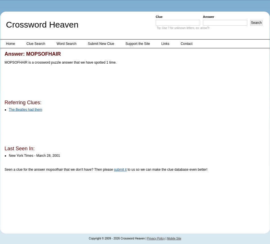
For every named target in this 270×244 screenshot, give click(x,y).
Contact (186, 44)
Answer (208, 16)
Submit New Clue (101, 44)
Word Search (66, 44)
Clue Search (35, 44)
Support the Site (138, 44)
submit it (120, 170)
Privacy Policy (156, 238)
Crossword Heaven (42, 24)
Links (165, 44)
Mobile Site (174, 238)
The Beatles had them (25, 110)
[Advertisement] (108, 83)
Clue (159, 16)
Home (10, 44)
